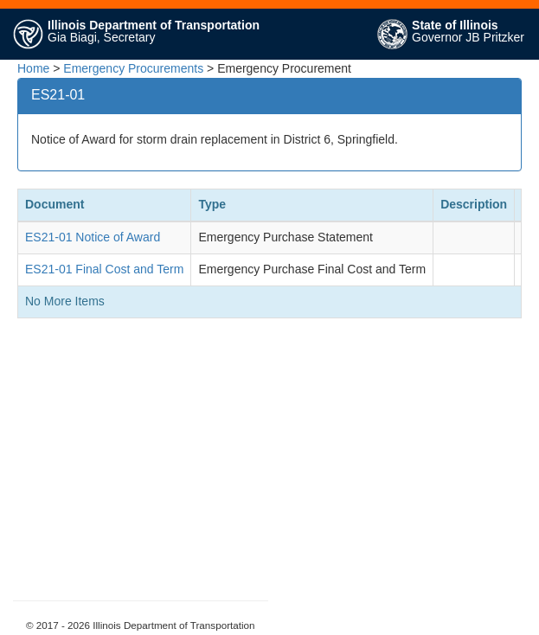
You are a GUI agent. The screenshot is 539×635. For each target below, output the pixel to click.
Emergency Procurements (133, 68)
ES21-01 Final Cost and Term (104, 269)
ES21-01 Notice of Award (92, 237)
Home (33, 68)
